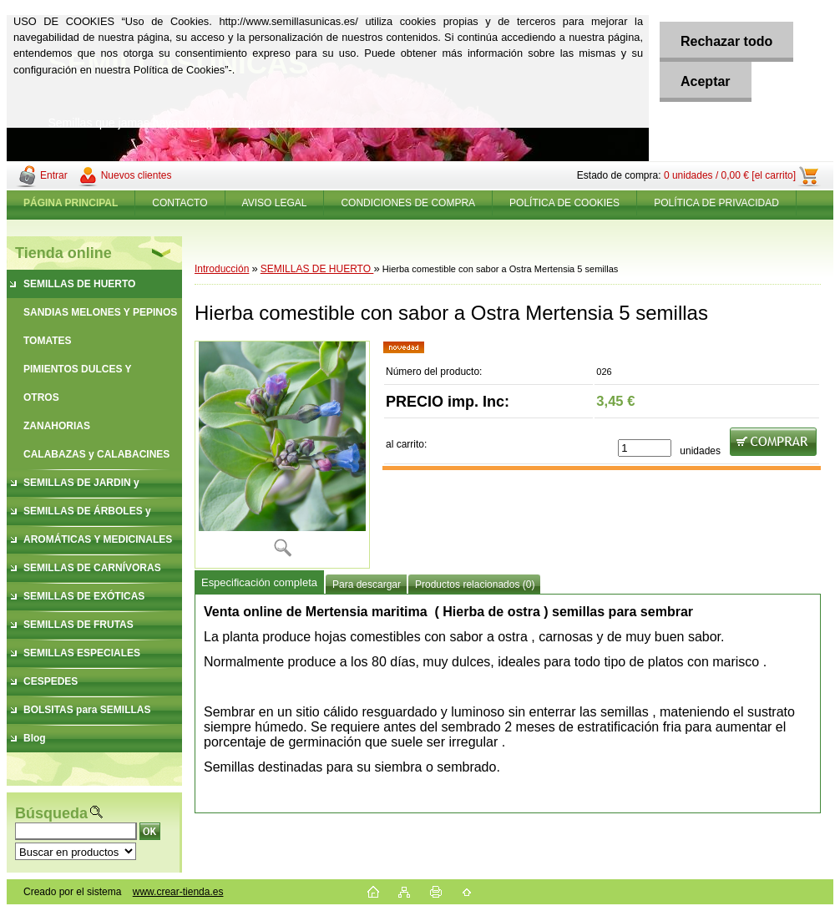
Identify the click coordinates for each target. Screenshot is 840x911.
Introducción (222, 269)
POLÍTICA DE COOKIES (564, 203)
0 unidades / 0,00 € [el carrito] (730, 175)
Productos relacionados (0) (474, 584)
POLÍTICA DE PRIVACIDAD (716, 203)
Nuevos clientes (136, 175)
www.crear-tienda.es (178, 892)
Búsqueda (51, 813)
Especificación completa (259, 582)
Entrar (54, 175)
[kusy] (644, 448)
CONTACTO (179, 203)
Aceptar (706, 81)
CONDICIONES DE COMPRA (408, 203)
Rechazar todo (726, 41)
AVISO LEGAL (274, 203)
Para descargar (366, 584)
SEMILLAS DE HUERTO (317, 269)
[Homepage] (71, 202)
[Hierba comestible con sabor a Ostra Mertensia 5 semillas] (282, 455)
